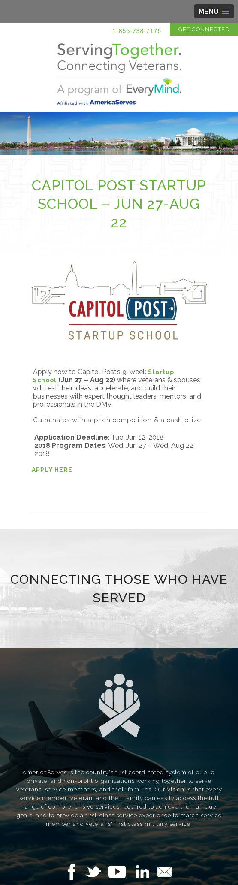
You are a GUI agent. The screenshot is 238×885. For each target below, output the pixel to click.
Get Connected (203, 29)
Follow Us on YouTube (121, 871)
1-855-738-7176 (136, 30)
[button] (214, 11)
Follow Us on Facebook (74, 871)
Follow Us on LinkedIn (145, 871)
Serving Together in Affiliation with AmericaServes (119, 73)
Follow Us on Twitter (96, 871)
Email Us (164, 871)
